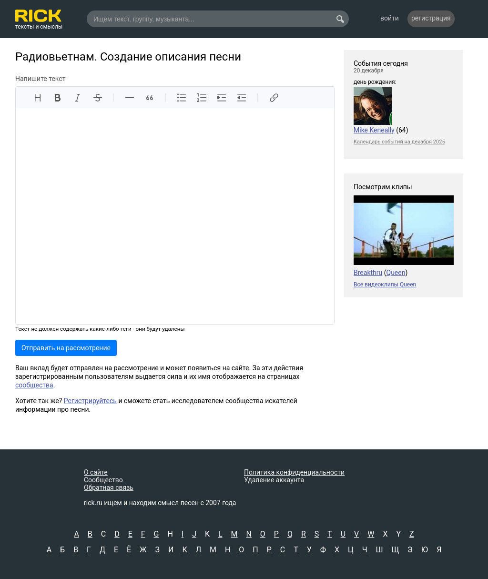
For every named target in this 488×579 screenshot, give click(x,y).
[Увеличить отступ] (221, 97)
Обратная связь (108, 487)
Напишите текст (40, 78)
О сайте (96, 472)
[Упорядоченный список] (201, 97)
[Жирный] (57, 97)
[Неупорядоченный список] (181, 97)
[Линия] (129, 97)
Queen (396, 272)
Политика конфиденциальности (294, 472)
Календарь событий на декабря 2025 (399, 142)
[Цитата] (149, 97)
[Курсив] (77, 97)
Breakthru (368, 272)
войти (389, 18)
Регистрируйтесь (90, 401)
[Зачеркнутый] (97, 97)
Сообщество (103, 480)
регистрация (431, 18)
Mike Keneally (374, 130)
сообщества (34, 385)
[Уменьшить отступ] (241, 97)
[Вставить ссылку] (273, 97)
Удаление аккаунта (274, 480)
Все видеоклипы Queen (385, 284)
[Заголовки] (37, 97)
